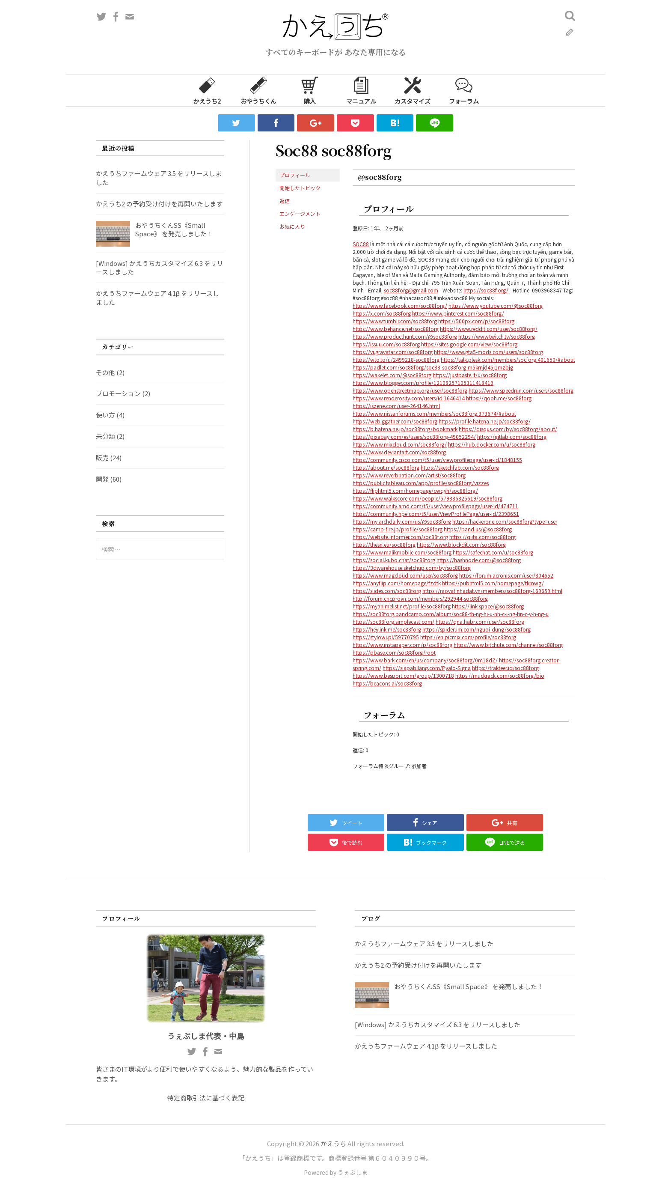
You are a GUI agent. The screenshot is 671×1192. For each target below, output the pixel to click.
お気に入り (292, 226)
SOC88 (361, 243)
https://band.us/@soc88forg (478, 529)
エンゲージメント (300, 213)
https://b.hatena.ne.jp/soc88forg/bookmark (405, 428)
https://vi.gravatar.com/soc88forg (393, 351)
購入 (309, 89)
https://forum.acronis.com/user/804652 (506, 575)
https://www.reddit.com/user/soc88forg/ (488, 328)
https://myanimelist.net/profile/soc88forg (402, 606)
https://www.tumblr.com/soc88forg (395, 321)
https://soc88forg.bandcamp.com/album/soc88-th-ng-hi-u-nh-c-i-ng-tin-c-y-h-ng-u (451, 613)
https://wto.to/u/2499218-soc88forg (396, 359)
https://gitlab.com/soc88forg (511, 436)
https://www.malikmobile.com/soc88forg (402, 552)
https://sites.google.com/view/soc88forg (469, 344)
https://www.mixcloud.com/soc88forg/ (400, 444)
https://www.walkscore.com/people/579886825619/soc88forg (427, 498)
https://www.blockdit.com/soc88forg (461, 544)
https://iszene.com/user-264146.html (396, 405)
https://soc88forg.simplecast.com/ (393, 621)
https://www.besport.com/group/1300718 (403, 675)
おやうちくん (258, 89)
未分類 (105, 436)
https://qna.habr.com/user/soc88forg (480, 621)
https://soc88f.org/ (485, 290)
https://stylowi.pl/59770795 (386, 637)
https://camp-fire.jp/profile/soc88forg (397, 529)
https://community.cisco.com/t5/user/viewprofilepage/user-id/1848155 (437, 459)
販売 (102, 457)
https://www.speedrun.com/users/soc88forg (521, 390)
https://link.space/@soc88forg (488, 606)
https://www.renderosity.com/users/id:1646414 (409, 398)
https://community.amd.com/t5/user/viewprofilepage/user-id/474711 (435, 506)
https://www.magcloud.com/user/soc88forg (405, 575)
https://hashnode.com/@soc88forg (478, 559)
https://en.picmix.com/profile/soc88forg (468, 637)
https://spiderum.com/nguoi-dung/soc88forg (476, 629)
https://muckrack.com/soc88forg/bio (499, 675)
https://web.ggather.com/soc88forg (395, 421)
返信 (284, 200)
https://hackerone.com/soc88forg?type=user (504, 521)
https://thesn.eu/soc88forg (384, 544)
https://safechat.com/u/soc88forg (493, 552)
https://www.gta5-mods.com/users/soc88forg (488, 351)
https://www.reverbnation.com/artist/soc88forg (409, 475)
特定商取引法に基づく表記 (205, 1097)
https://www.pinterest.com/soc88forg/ (458, 313)
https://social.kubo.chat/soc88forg (394, 559)
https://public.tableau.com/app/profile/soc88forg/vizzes (421, 482)
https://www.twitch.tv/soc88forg (496, 336)
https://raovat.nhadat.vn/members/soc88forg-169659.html (492, 590)
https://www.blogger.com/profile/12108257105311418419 (423, 382)
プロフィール (294, 175)
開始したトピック (300, 187)
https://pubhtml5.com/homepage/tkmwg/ (493, 583)
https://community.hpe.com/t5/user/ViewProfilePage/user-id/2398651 (436, 513)
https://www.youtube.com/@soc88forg (495, 305)
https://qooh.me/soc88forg (498, 398)
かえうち (333, 1143)
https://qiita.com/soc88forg (482, 536)
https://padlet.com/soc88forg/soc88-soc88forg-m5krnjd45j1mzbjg (433, 367)
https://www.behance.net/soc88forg (396, 328)
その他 (105, 372)
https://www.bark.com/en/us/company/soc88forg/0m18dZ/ (425, 660)
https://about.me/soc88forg (386, 467)
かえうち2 (207, 89)
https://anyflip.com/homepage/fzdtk (397, 583)
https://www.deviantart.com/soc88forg (399, 452)
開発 (102, 478)
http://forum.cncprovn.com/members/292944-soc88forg (420, 598)
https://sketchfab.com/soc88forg (460, 467)
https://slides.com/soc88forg (387, 590)
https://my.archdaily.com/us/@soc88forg (402, 521)
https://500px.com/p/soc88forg (476, 321)
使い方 (105, 414)
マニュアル (361, 89)
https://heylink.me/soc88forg (387, 629)
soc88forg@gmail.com (411, 290)
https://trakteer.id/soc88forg (505, 667)
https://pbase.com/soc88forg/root (394, 652)
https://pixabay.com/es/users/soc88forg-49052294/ (414, 436)
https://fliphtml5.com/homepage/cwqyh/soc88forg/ (415, 490)
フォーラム (464, 89)
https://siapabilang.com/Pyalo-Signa (427, 667)
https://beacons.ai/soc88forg (387, 683)
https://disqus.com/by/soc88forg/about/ (508, 428)
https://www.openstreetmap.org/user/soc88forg (410, 390)
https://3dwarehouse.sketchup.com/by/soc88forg (412, 567)
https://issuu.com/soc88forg (386, 344)
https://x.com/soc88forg (382, 313)
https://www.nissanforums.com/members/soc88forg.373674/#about (434, 413)
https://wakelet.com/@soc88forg (392, 374)
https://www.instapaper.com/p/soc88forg (402, 644)
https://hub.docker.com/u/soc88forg (491, 444)
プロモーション (118, 393)
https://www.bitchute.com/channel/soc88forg (508, 644)
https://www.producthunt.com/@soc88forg (405, 336)
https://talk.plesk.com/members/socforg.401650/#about (508, 359)
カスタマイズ (413, 89)
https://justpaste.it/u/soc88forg (470, 374)
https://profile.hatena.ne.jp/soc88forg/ (485, 421)
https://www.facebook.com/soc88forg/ (400, 305)
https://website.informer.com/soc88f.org (400, 536)
